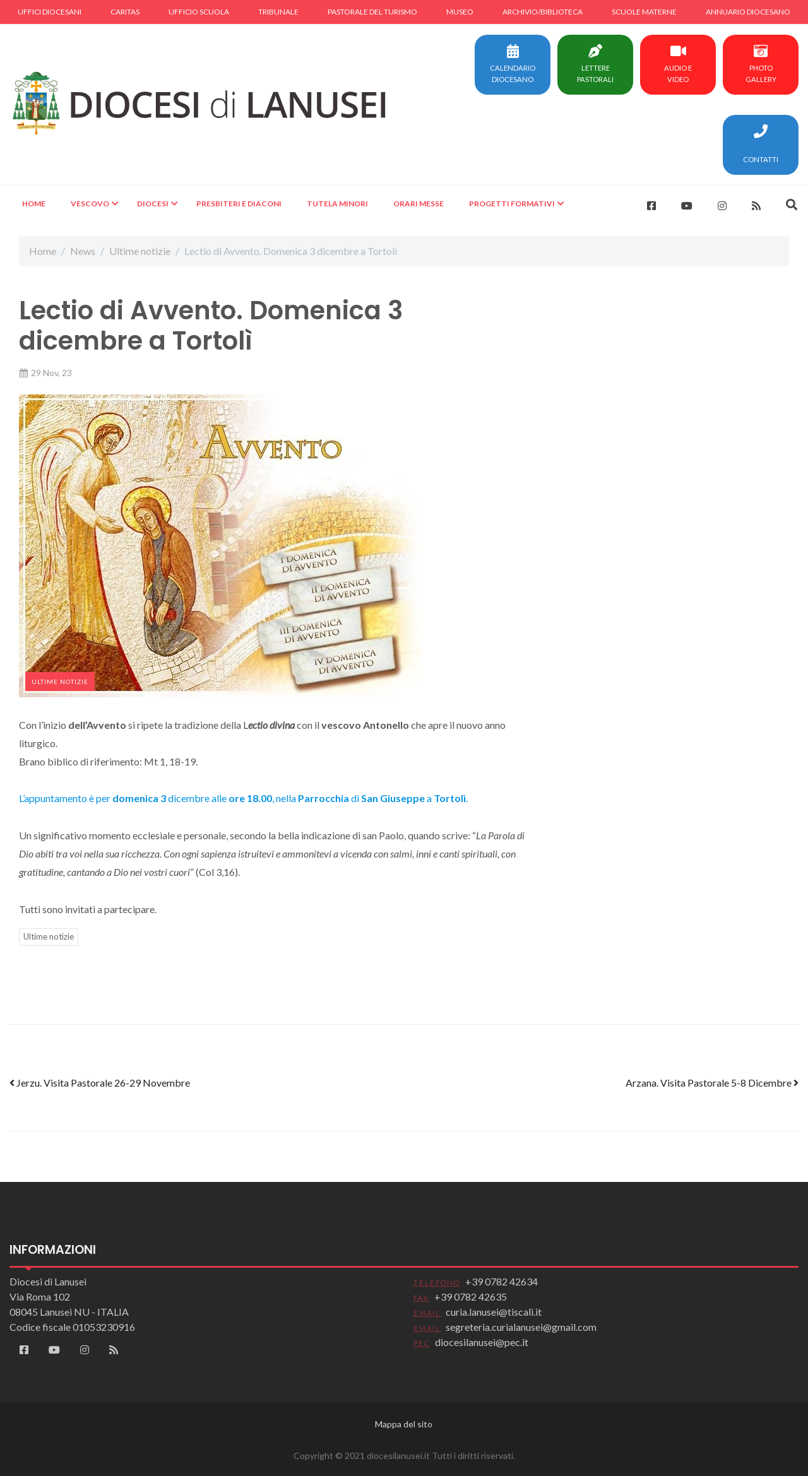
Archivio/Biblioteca (542, 11)
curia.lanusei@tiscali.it (494, 1312)
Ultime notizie (139, 251)
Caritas (125, 11)
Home (33, 203)
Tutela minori (337, 203)
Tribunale (278, 11)
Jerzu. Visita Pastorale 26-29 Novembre (99, 1083)
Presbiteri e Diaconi (239, 203)
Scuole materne (644, 11)
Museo (459, 11)
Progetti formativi (512, 203)
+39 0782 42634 (501, 1281)
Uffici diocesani (49, 11)
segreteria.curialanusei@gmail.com (521, 1327)
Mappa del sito (403, 1424)
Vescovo (90, 203)
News (82, 251)
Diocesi (153, 203)
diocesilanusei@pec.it (481, 1342)
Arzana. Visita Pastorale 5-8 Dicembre (712, 1083)
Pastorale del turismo (372, 11)
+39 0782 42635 (470, 1296)
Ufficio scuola (199, 11)
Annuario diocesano (748, 11)
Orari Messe (418, 203)
